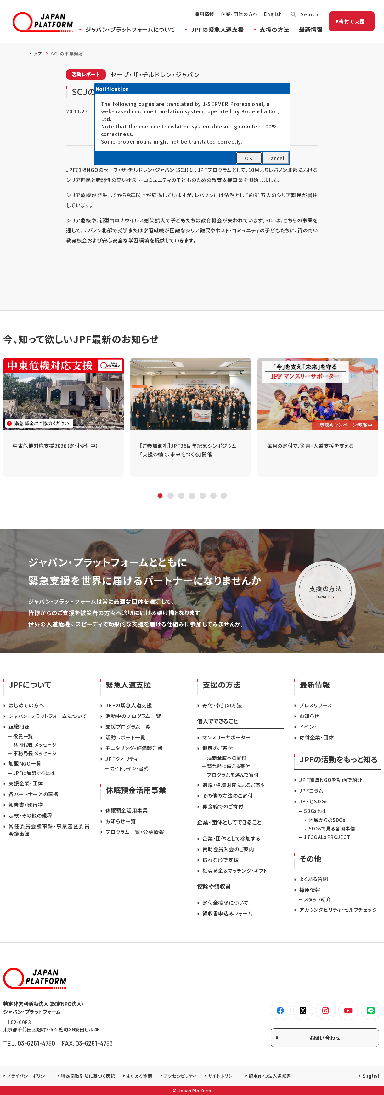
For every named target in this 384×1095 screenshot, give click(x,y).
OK (249, 158)
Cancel (276, 158)
